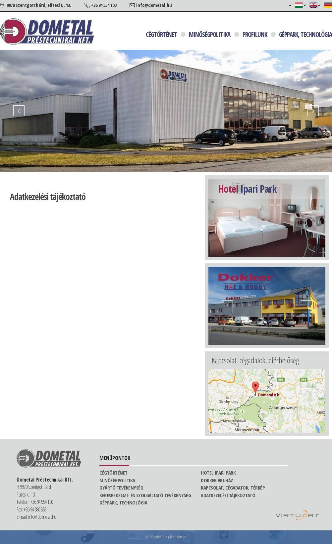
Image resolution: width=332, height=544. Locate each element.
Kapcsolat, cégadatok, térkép (233, 487)
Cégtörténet (161, 34)
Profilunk (255, 34)
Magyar (299, 5)
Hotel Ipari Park (218, 472)
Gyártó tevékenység (121, 487)
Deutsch (328, 5)
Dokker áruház (217, 480)
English (313, 5)
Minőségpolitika (209, 34)
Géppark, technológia (305, 34)
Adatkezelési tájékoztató (228, 495)
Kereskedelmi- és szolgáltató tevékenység (145, 495)
